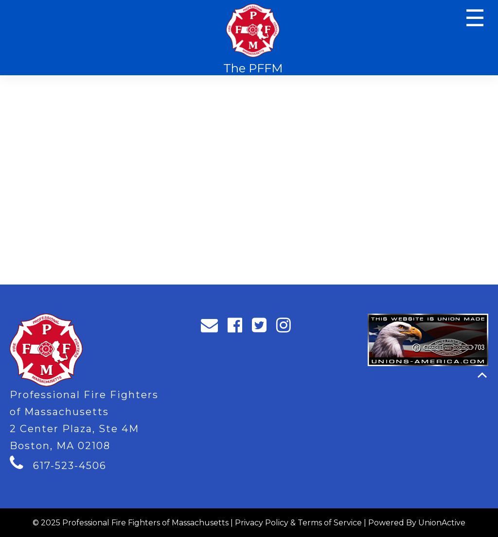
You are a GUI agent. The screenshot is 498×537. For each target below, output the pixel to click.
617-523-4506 (70, 465)
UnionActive (441, 522)
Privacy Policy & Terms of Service (298, 522)
